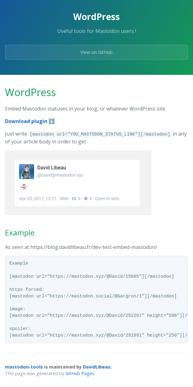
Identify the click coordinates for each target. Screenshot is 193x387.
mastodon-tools (24, 367)
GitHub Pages (79, 373)
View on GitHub (96, 52)
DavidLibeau (96, 367)
